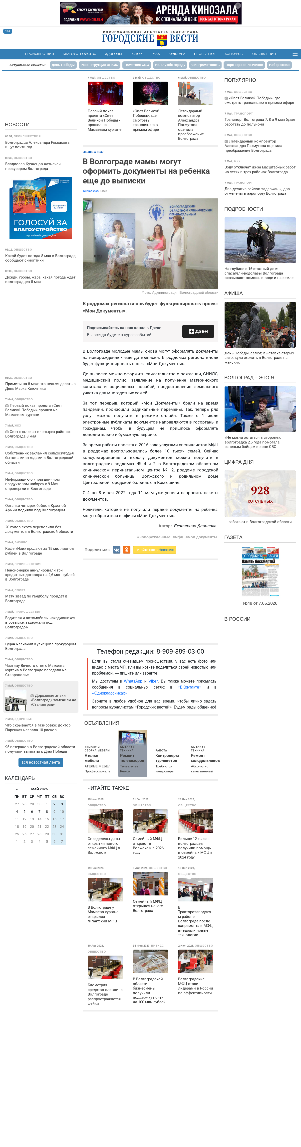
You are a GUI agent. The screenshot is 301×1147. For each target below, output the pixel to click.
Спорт (138, 54)
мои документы (202, 537)
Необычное (205, 54)
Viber (153, 681)
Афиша (233, 293)
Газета (233, 537)
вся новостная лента (41, 762)
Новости (17, 124)
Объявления (264, 54)
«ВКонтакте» (189, 687)
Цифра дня (239, 462)
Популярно (240, 80)
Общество (93, 152)
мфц (179, 537)
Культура (177, 54)
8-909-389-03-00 (180, 651)
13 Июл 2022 (91, 190)
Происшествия (39, 54)
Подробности (243, 209)
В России (237, 619)
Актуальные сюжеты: (27, 65)
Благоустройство (79, 54)
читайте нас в (154, 550)
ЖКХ (156, 54)
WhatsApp (134, 681)
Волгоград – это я (249, 377)
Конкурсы (234, 54)
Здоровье (114, 54)
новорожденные (154, 537)
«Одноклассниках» (109, 693)
